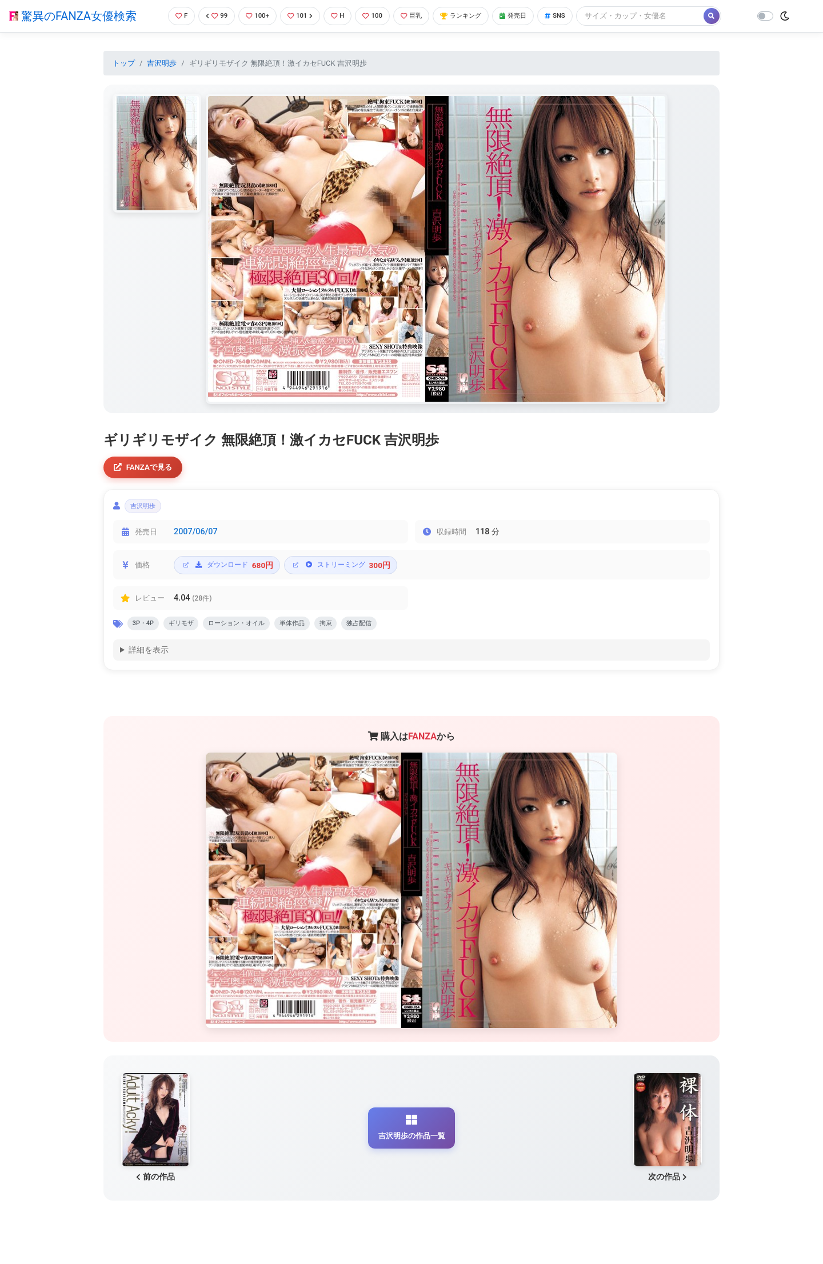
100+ (253, 15)
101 (298, 15)
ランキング (470, 15)
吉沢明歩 (162, 63)
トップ (124, 63)
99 (210, 15)
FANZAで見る (146, 468)
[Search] (660, 15)
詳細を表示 (149, 658)
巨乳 (416, 15)
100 (374, 15)
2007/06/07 (196, 537)
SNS (573, 15)
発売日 (528, 15)
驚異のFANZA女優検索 (73, 16)
